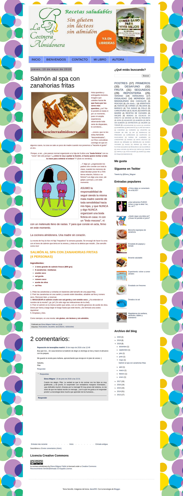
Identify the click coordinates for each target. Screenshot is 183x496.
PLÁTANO (117, 147)
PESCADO (118, 104)
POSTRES (121, 83)
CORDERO (132, 130)
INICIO (36, 59)
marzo (121, 370)
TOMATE (147, 149)
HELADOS (143, 106)
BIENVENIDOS (56, 59)
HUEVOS (121, 106)
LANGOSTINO (118, 139)
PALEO (127, 144)
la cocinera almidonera (39, 466)
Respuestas (44, 374)
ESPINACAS (143, 132)
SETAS (131, 149)
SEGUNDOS (60, 327)
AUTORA (118, 59)
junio (121, 357)
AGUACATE (128, 120)
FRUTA (118, 89)
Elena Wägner (49, 379)
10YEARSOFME (128, 125)
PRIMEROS (143, 83)
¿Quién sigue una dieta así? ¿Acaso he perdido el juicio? (139, 217)
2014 (119, 391)
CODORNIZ (121, 130)
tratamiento (126, 154)
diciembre (123, 347)
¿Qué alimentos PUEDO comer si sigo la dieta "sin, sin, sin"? (138, 204)
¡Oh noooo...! (131, 104)
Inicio (71, 444)
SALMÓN (51, 327)
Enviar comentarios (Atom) (51, 448)
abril (121, 367)
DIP (133, 132)
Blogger (117, 489)
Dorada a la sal (134, 300)
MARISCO (118, 108)
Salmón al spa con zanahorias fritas (132, 363)
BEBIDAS (130, 115)
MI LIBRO (100, 59)
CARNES (131, 106)
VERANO (118, 96)
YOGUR (117, 125)
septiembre (123, 350)
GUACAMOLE (118, 137)
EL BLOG (133, 111)
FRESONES (118, 135)
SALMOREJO (146, 147)
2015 (119, 388)
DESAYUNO (132, 86)
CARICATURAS (120, 111)
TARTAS (139, 149)
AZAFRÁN (147, 125)
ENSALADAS (120, 98)
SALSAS (117, 116)
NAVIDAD (128, 118)
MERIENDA (139, 98)
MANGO (129, 139)
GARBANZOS (130, 135)
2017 (119, 381)
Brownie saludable (135, 258)
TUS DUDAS (132, 108)
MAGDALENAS (121, 101)
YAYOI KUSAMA (131, 151)
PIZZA (145, 144)
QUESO (125, 147)
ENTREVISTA (133, 123)
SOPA (119, 120)
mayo (121, 360)
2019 (119, 340)
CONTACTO (80, 59)
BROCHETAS (131, 127)
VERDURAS (69, 327)
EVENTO (143, 111)
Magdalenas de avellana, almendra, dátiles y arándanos (137, 315)
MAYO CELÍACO (141, 139)
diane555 (93, 489)
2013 (119, 395)
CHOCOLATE (141, 101)
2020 (119, 337)
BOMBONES (120, 127)
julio (121, 353)
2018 (119, 344)
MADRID (117, 113)
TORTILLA (120, 151)
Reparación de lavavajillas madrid (51, 347)
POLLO (144, 108)
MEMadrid (126, 142)
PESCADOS (43, 327)
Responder (41, 369)
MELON (116, 142)
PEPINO (136, 144)
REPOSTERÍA (132, 93)
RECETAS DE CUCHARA (136, 113)
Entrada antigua (102, 444)
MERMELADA (137, 142)
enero (121, 377)
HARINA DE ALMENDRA (137, 137)
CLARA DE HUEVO (144, 127)
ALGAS (138, 125)
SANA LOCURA (122, 149)
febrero (122, 374)
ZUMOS (141, 151)
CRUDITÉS (143, 130)
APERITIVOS (145, 104)
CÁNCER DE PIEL (121, 132)
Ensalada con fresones (137, 286)
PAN (136, 118)
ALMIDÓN (139, 120)
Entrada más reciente (39, 444)
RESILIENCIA (135, 147)
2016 (119, 385)
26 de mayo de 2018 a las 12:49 (78, 347)
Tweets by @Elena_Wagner (125, 174)
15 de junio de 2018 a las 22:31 (68, 379)
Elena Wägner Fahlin (58, 466)
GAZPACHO (143, 135)
